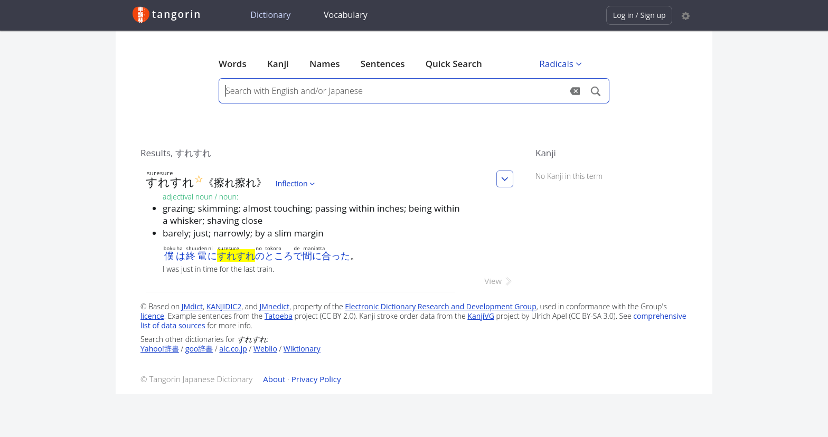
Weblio (265, 349)
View (498, 281)
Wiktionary (302, 349)
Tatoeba (279, 316)
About (274, 379)
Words (233, 64)
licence (152, 316)
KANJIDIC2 (224, 306)
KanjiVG (480, 316)
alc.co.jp (233, 349)
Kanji (278, 64)
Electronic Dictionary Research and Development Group (441, 306)
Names (324, 64)
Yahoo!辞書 (159, 349)
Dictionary (270, 15)
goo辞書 (199, 349)
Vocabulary (346, 15)
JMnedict (274, 306)
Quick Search (454, 64)
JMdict (192, 306)
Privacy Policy (316, 379)
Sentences (383, 64)
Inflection (296, 183)
